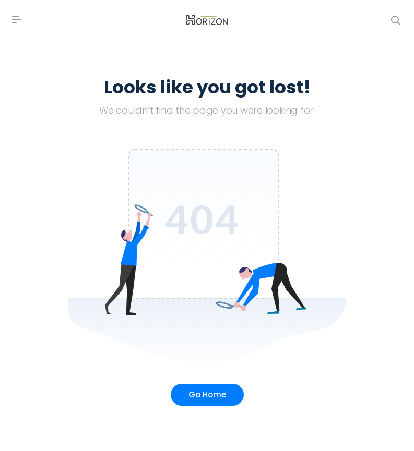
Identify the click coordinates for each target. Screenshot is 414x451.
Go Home (207, 394)
